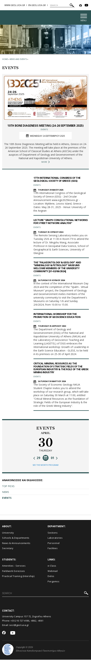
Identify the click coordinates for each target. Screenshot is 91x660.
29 (36, 458)
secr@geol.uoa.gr (19, 625)
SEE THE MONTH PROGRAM (45, 465)
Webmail (53, 571)
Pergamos (53, 581)
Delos (51, 576)
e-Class (52, 565)
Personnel (54, 543)
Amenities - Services (13, 565)
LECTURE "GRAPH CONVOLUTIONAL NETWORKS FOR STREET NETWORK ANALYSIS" (60, 222)
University (8, 532)
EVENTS (6, 498)
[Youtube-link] (86, 5)
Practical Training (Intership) (18, 576)
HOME (5, 59)
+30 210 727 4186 (20, 621)
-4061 (41, 621)
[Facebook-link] (80, 5)
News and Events (18, 59)
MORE (45, 162)
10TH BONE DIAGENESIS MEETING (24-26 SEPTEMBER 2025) (45, 126)
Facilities (53, 548)
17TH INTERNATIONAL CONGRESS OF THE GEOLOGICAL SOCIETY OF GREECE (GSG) (56, 179)
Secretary (7, 548)
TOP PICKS (8, 486)
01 (54, 458)
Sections (53, 532)
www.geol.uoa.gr (14, 5)
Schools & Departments (15, 538)
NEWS (5, 492)
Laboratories (55, 538)
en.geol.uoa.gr (37, 5)
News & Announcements (16, 543)
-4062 (33, 621)
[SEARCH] (62, 5)
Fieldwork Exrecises (13, 571)
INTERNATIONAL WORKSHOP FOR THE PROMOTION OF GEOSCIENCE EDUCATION (56, 316)
